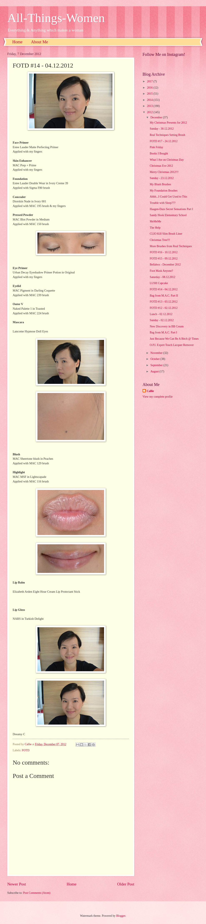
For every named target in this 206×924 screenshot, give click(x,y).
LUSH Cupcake (159, 283)
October (155, 359)
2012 (150, 112)
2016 (150, 87)
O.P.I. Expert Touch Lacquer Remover (172, 345)
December (156, 117)
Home (17, 42)
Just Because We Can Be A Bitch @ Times (174, 338)
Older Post (125, 884)
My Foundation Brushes (163, 190)
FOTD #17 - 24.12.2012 (163, 141)
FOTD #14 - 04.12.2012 (163, 289)
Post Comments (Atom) (36, 892)
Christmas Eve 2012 (161, 165)
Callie (150, 391)
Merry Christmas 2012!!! (164, 172)
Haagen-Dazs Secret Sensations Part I (171, 209)
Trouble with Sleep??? (162, 202)
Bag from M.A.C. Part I (163, 332)
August (154, 371)
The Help (155, 227)
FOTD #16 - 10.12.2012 (163, 252)
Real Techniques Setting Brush (167, 134)
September (156, 365)
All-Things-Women (56, 18)
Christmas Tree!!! (160, 240)
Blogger (120, 915)
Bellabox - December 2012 (165, 264)
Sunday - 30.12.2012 (162, 128)
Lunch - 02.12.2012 (161, 314)
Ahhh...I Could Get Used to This (168, 196)
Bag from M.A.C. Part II (164, 295)
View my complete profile (157, 396)
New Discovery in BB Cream (166, 326)
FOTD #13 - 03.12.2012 (163, 301)
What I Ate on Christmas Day (167, 159)
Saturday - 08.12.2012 (162, 277)
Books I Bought (159, 153)
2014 (150, 99)
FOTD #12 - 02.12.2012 (163, 307)
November (156, 352)
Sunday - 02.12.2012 (162, 320)
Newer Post (16, 884)
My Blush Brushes (160, 184)
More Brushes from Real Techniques (171, 246)
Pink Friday (156, 147)
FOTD (25, 750)
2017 (150, 81)
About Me (39, 42)
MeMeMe (155, 221)
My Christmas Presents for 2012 (168, 122)
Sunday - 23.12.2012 (162, 178)
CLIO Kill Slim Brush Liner (166, 233)
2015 (150, 93)
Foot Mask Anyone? (161, 270)
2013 (150, 106)
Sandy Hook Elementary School (168, 215)
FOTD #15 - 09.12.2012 (163, 258)
